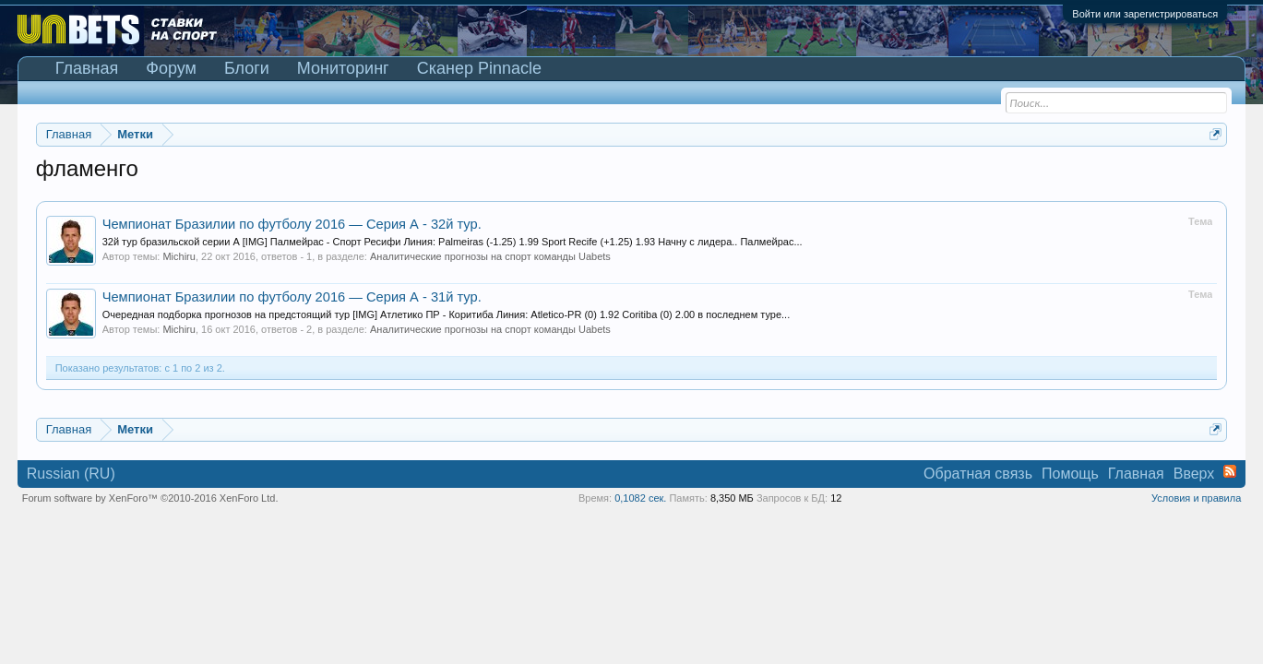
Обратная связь (977, 473)
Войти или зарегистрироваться (1145, 13)
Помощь (1070, 473)
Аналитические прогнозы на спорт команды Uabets (490, 256)
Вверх (1194, 473)
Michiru (178, 256)
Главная (87, 68)
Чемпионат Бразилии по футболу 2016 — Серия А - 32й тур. (292, 224)
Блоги (246, 68)
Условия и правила (1196, 498)
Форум (171, 68)
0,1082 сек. (640, 498)
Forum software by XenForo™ (150, 498)
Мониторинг (343, 68)
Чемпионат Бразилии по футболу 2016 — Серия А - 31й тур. (292, 297)
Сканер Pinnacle (479, 68)
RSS (1229, 471)
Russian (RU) (71, 473)
